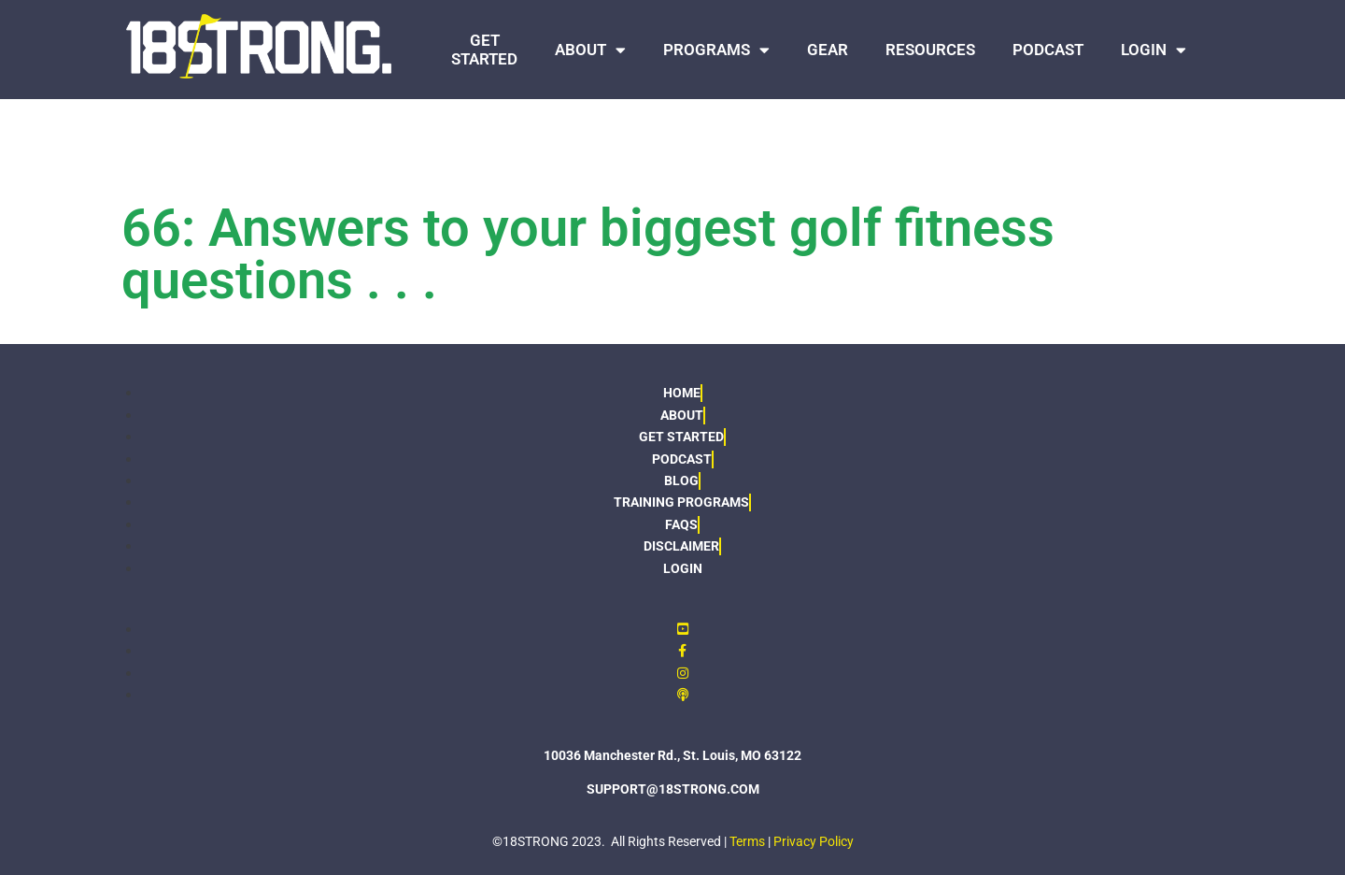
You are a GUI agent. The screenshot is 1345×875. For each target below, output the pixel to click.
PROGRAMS (716, 50)
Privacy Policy (813, 841)
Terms (747, 841)
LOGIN (1153, 50)
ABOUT (590, 50)
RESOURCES (930, 49)
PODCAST (1047, 49)
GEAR (827, 49)
